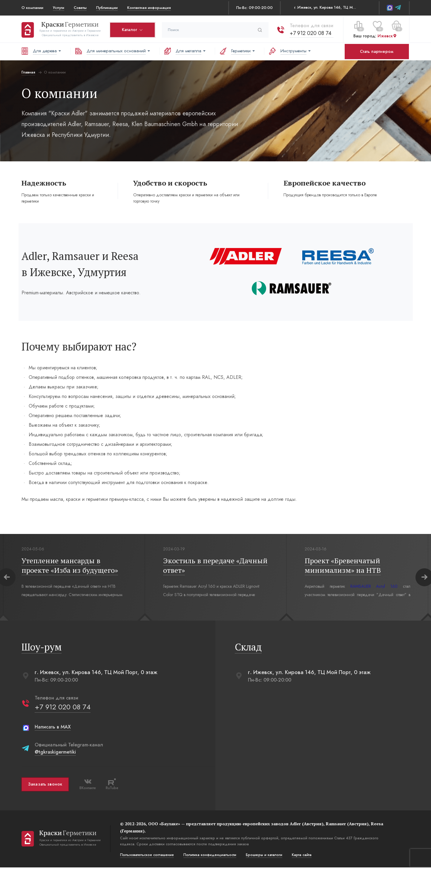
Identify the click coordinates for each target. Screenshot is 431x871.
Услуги (58, 7)
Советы (80, 7)
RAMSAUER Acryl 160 (374, 590)
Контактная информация (149, 7)
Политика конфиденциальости (209, 858)
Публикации (107, 7)
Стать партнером (376, 51)
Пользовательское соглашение (147, 858)
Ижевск (387, 36)
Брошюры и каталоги (264, 858)
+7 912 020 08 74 (311, 32)
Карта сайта (302, 858)
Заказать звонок (45, 788)
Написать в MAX (53, 730)
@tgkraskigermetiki (55, 755)
